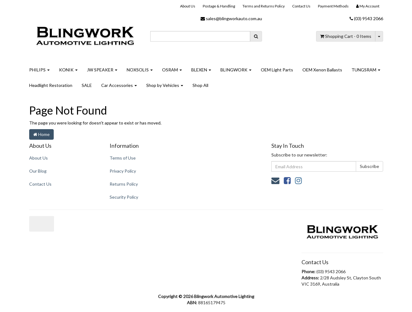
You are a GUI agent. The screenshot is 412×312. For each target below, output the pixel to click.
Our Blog (38, 171)
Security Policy (124, 197)
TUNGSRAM (365, 69)
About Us (187, 6)
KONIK (68, 69)
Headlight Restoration (50, 85)
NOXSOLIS (140, 69)
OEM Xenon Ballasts (322, 69)
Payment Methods (333, 6)
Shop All (200, 85)
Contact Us (301, 6)
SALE (87, 85)
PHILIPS (39, 69)
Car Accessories (119, 85)
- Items (345, 36)
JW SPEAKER (102, 69)
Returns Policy (124, 184)
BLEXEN (201, 69)
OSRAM (172, 69)
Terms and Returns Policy (263, 6)
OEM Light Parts (277, 69)
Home (41, 134)
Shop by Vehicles (164, 85)
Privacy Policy (123, 171)
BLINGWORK (235, 69)
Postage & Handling (219, 6)
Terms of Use (123, 158)
